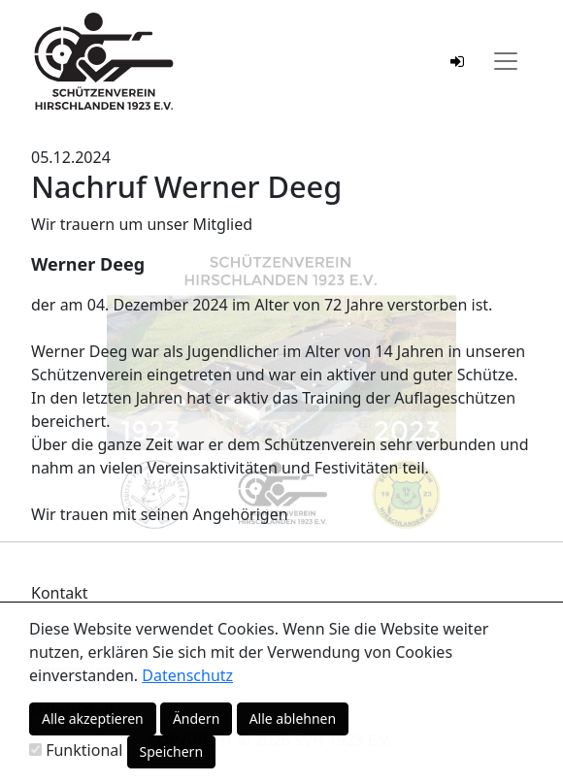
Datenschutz (187, 675)
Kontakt (59, 593)
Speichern (172, 751)
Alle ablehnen (293, 718)
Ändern (196, 718)
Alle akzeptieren (93, 718)
